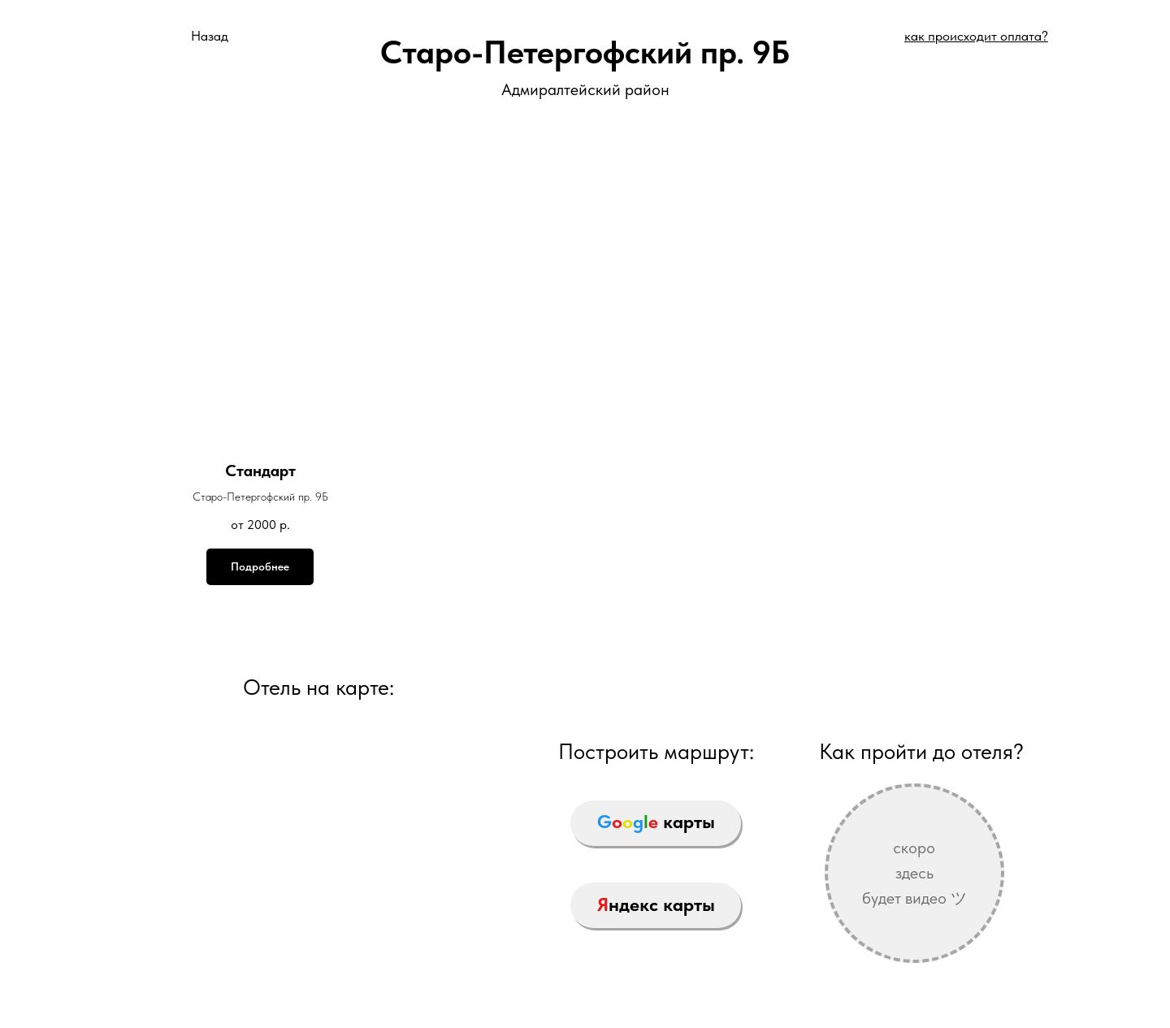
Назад (209, 36)
